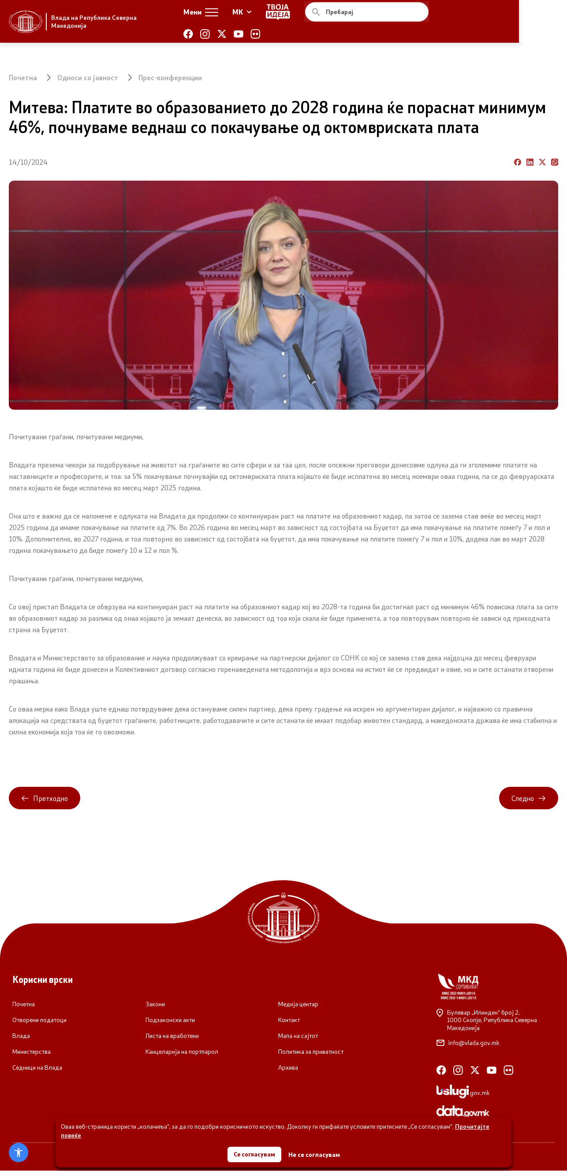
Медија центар (298, 1004)
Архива (288, 1068)
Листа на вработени (172, 1036)
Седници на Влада (37, 1068)
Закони (155, 1004)
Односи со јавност (88, 77)
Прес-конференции (171, 77)
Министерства (31, 1052)
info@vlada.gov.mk (468, 1043)
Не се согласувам (315, 1153)
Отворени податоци (39, 1020)
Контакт (289, 1020)
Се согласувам (254, 1153)
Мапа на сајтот (298, 1036)
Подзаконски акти (170, 1020)
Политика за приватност (310, 1052)
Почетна (23, 77)
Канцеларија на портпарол (181, 1052)
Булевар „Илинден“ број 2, (495, 1020)
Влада (21, 1036)
